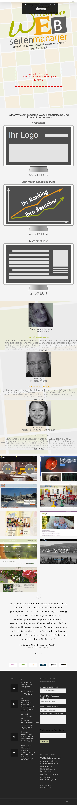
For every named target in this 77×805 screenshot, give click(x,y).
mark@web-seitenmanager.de (39, 386)
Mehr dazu (41, 350)
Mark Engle (38, 378)
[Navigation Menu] (73, 1)
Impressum (45, 785)
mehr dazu (47, 7)
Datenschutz (46, 787)
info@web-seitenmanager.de (48, 778)
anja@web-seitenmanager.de (38, 435)
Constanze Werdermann (41, 329)
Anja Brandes (38, 427)
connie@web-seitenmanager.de (40, 337)
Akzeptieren (41, 9)
